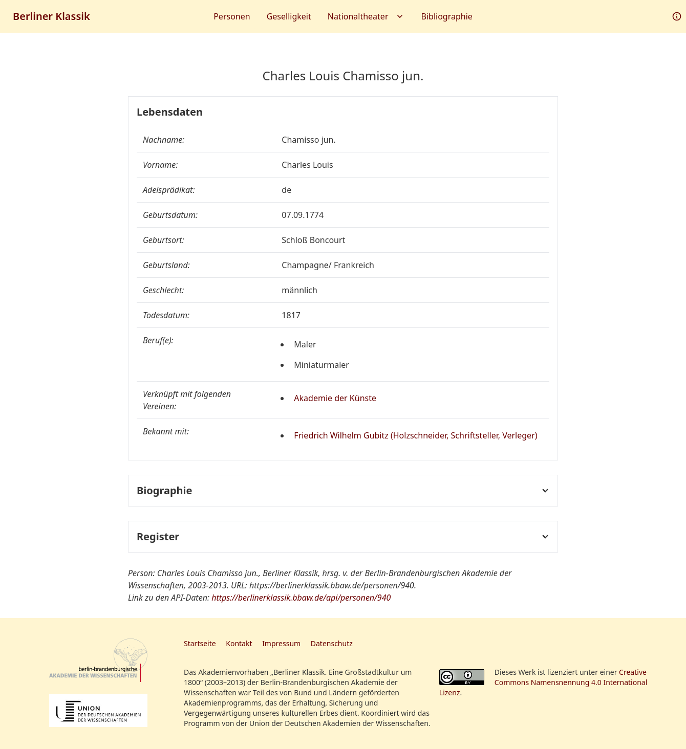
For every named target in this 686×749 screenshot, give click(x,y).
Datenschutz (332, 643)
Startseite (200, 643)
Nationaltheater (366, 16)
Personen (231, 16)
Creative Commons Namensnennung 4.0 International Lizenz (543, 682)
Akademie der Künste (335, 398)
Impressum (281, 643)
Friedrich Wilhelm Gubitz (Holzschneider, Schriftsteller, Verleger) (415, 435)
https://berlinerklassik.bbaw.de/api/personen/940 (301, 597)
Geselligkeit (289, 16)
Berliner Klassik (51, 16)
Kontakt (239, 643)
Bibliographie (447, 16)
